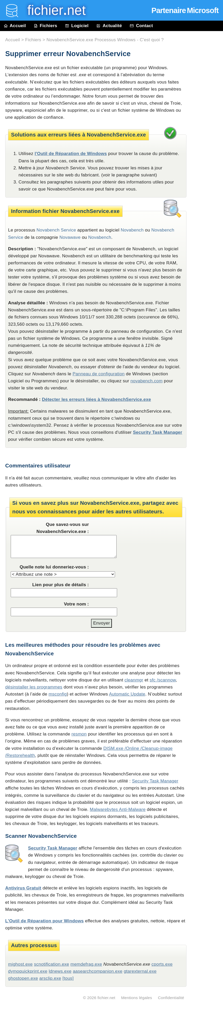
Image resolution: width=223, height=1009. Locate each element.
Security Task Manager (157, 432)
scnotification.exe (51, 964)
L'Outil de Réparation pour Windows (44, 920)
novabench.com (146, 380)
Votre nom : (76, 604)
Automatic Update (127, 694)
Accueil (15, 25)
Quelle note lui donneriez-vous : (54, 567)
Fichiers (45, 25)
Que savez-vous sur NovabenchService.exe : (63, 528)
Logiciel (76, 25)
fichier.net (106, 997)
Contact (141, 25)
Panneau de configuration (99, 373)
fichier (53, 10)
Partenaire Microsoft (185, 10)
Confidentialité (171, 997)
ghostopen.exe (23, 978)
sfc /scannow (163, 680)
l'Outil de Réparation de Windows (71, 153)
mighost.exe (20, 964)
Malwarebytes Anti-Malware (118, 809)
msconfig (58, 694)
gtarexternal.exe (140, 971)
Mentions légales (136, 997)
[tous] (68, 978)
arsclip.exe (50, 978)
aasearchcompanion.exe (97, 971)
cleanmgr (133, 680)
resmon (79, 734)
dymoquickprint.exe (27, 971)
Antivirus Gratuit (23, 888)
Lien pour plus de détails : (60, 584)
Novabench (99, 237)
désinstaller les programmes (33, 687)
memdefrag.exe (86, 964)
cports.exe (162, 964)
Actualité (109, 25)
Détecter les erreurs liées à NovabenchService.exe (96, 399)
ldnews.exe (60, 971)
